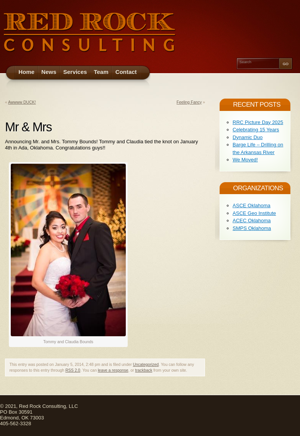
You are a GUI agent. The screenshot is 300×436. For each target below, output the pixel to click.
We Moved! (245, 160)
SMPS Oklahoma (252, 228)
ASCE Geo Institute (254, 213)
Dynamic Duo (248, 137)
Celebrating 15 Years (256, 129)
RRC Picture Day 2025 (258, 122)
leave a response (113, 370)
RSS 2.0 (72, 370)
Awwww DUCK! (22, 102)
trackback (143, 370)
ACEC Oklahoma (252, 220)
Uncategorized (146, 364)
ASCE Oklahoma (251, 205)
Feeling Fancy (189, 102)
